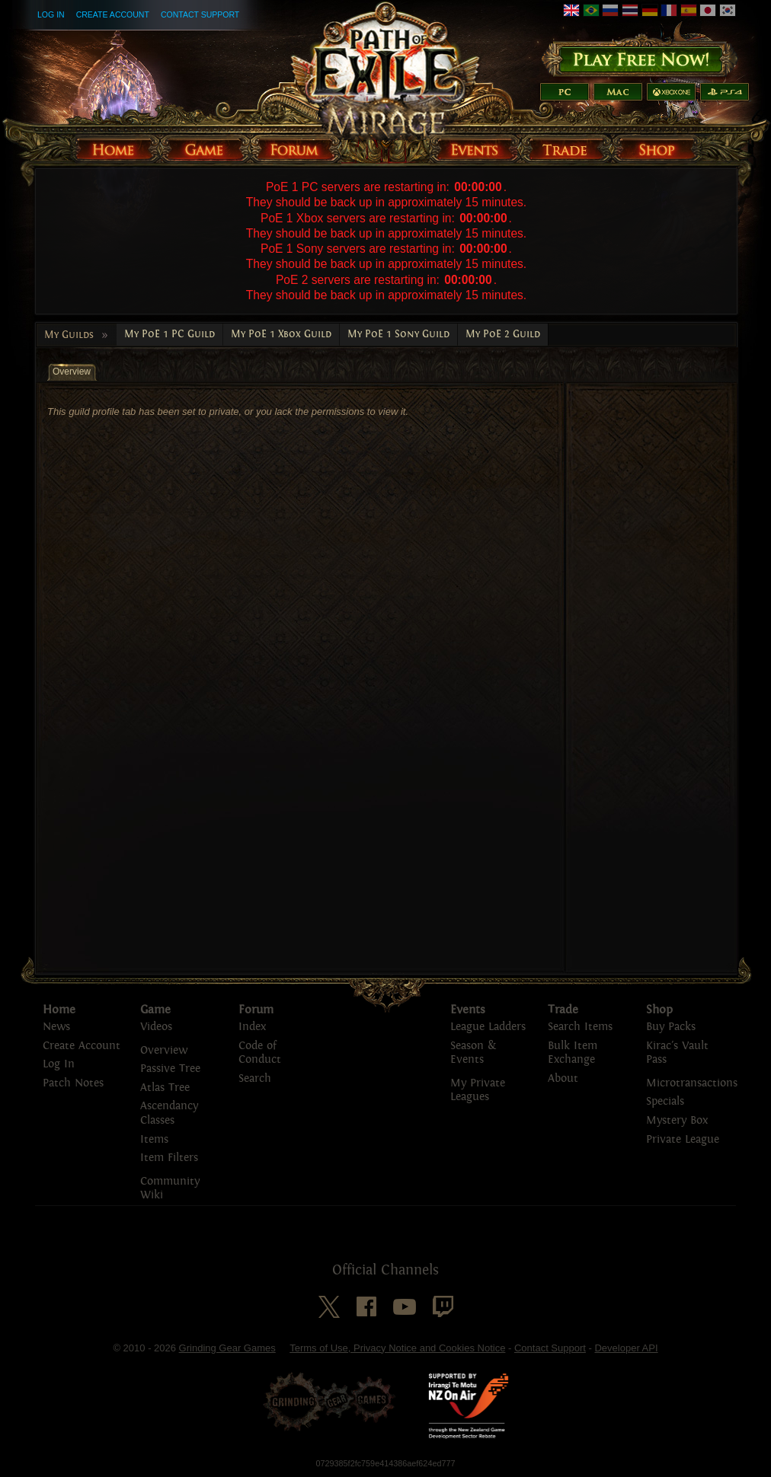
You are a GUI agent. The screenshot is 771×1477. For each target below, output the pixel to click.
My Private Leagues (477, 1090)
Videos (156, 1026)
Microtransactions (691, 1083)
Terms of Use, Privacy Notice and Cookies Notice (397, 1348)
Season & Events (473, 1053)
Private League (682, 1139)
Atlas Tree (165, 1087)
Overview (163, 1050)
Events (467, 1009)
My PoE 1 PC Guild (169, 334)
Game (155, 1009)
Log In (51, 14)
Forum (256, 1009)
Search (254, 1078)
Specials (665, 1101)
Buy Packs (671, 1026)
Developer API (625, 1348)
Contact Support (200, 14)
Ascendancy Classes (169, 1113)
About (563, 1078)
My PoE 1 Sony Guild (398, 334)
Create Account (112, 14)
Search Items (580, 1026)
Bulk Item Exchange (572, 1053)
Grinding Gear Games (227, 1348)
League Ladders (488, 1026)
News (56, 1026)
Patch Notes (73, 1083)
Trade (563, 1009)
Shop (659, 1009)
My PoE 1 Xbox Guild (281, 334)
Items (154, 1139)
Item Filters (169, 1157)
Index (252, 1026)
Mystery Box (677, 1120)
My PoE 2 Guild (502, 334)
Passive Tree (170, 1068)
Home (59, 1009)
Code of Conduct (259, 1053)
